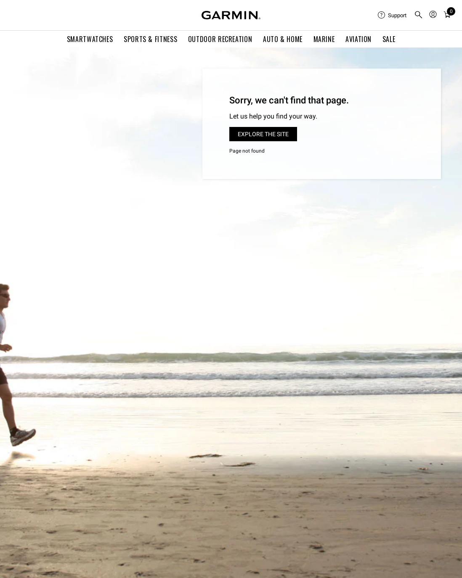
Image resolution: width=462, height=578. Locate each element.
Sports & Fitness (150, 39)
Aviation (358, 39)
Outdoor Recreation (220, 39)
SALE (389, 39)
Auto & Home (283, 39)
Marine (324, 39)
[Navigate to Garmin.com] (231, 15)
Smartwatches (90, 39)
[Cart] (447, 15)
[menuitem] (392, 15)
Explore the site (263, 134)
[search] (418, 15)
